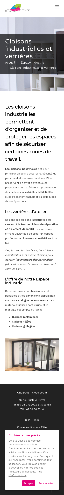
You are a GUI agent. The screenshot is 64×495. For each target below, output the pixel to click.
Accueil (10, 62)
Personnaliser (46, 483)
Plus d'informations (25, 473)
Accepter (29, 483)
